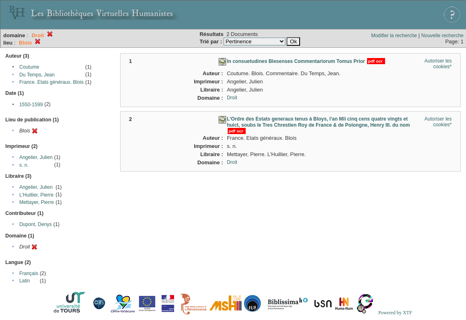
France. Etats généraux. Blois (51, 82)
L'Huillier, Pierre (36, 195)
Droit (232, 98)
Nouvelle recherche (442, 35)
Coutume (29, 67)
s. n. (24, 165)
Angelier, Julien (35, 157)
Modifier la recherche (394, 35)
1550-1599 (31, 104)
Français (28, 273)
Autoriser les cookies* (438, 63)
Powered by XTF (395, 313)
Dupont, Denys (35, 224)
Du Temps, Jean (37, 75)
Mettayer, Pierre (36, 202)
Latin (24, 281)
